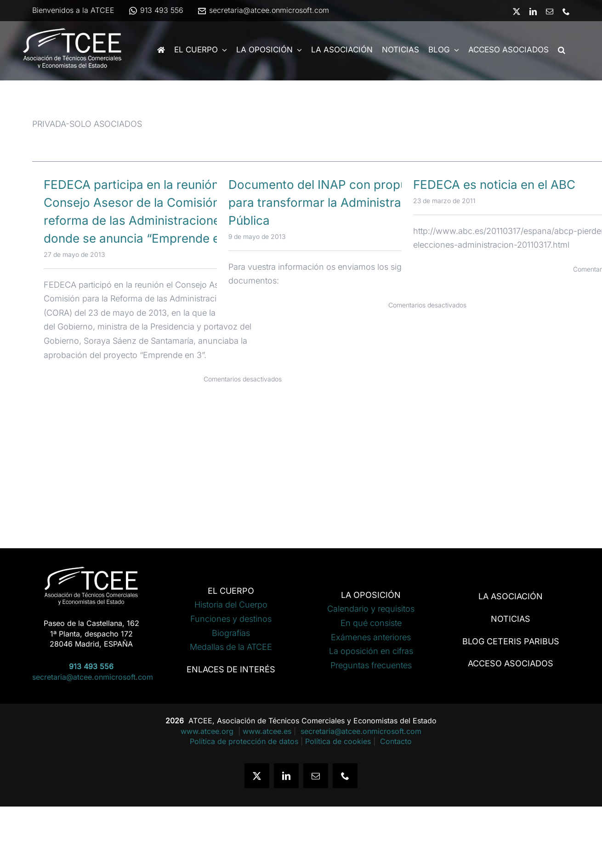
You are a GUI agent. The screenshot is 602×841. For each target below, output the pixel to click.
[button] (561, 50)
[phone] (345, 775)
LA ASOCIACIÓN (510, 596)
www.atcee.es (267, 731)
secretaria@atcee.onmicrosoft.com (263, 10)
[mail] (315, 775)
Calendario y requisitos (371, 609)
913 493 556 (155, 10)
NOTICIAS (510, 619)
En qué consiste (371, 623)
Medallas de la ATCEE (231, 647)
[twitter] (256, 775)
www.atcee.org (208, 731)
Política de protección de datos (244, 741)
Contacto (396, 741)
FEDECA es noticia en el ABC (494, 184)
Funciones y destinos (231, 619)
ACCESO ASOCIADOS (510, 663)
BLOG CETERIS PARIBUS (510, 641)
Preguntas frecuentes (371, 665)
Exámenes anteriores (371, 637)
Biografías (231, 633)
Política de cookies (338, 741)
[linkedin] (286, 775)
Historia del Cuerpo (230, 604)
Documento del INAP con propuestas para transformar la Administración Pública (333, 202)
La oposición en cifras (371, 651)
